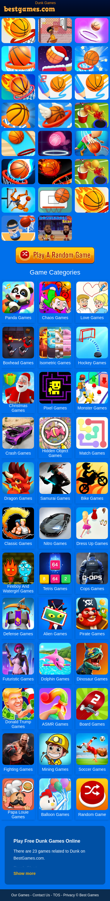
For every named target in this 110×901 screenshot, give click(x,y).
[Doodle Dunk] (18, 48)
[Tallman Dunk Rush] (92, 133)
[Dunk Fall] (92, 20)
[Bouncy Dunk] (18, 105)
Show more (24, 873)
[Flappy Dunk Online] (55, 105)
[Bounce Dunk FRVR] (92, 48)
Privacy (69, 895)
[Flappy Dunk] (18, 76)
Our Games (20, 895)
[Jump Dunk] (92, 105)
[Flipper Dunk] (55, 48)
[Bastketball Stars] (55, 218)
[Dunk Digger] (18, 133)
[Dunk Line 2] (55, 76)
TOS (56, 895)
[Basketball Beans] (18, 218)
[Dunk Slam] (55, 161)
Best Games (89, 895)
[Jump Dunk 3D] (92, 161)
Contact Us (41, 895)
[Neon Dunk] (55, 133)
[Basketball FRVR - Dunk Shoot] (55, 189)
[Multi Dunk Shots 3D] (18, 161)
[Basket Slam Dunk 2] (55, 20)
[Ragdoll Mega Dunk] (18, 189)
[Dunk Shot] (18, 20)
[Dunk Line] (92, 76)
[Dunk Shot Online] (92, 189)
